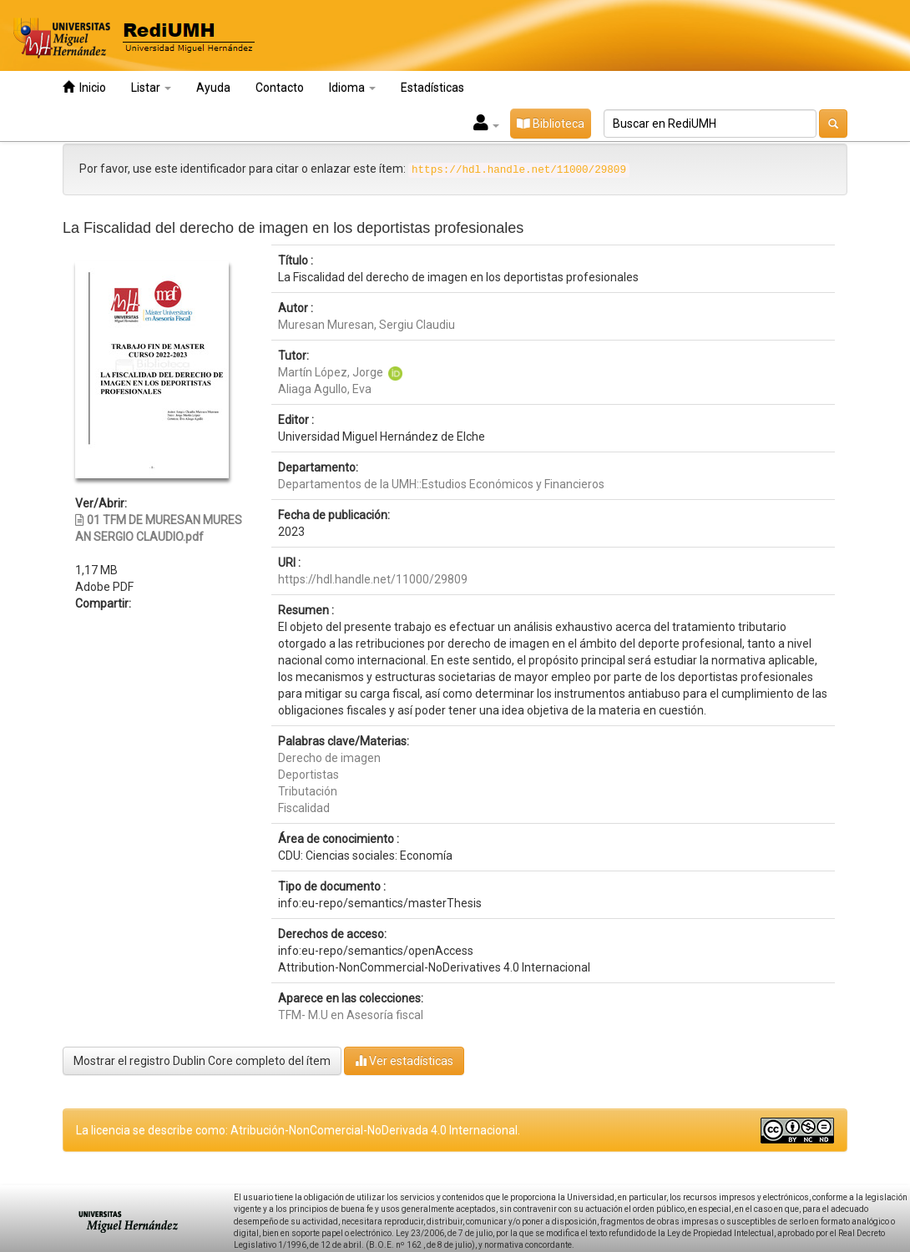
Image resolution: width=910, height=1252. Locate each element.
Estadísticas (432, 87)
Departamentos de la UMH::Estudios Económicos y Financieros (441, 484)
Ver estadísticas (404, 1060)
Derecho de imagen (329, 758)
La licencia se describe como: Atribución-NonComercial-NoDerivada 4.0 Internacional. (298, 1130)
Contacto (279, 87)
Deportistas (308, 774)
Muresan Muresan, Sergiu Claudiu (366, 324)
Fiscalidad (304, 808)
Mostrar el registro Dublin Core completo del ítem (202, 1061)
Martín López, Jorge (330, 372)
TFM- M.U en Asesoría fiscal (350, 1015)
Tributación (307, 791)
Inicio (84, 87)
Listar (151, 87)
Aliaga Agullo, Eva (325, 389)
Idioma (352, 87)
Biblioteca (550, 123)
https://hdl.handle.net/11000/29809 (373, 579)
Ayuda (213, 87)
